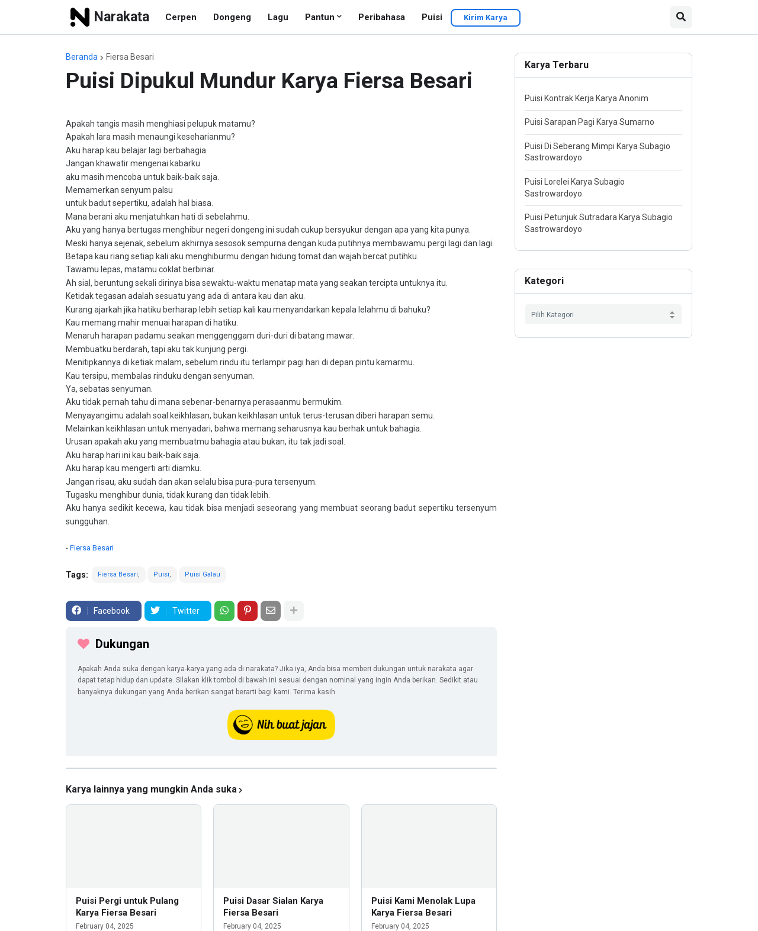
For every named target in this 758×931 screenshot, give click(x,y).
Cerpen (181, 17)
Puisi (432, 17)
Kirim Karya (486, 17)
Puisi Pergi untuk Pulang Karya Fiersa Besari (127, 906)
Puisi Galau (202, 574)
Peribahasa (381, 17)
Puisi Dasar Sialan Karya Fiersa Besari (273, 906)
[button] (681, 17)
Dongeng (232, 17)
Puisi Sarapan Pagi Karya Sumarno (589, 122)
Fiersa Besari (130, 57)
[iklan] (281, 768)
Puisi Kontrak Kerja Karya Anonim (586, 98)
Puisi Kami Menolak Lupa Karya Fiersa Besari (423, 906)
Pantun (320, 17)
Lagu (278, 17)
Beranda (82, 57)
